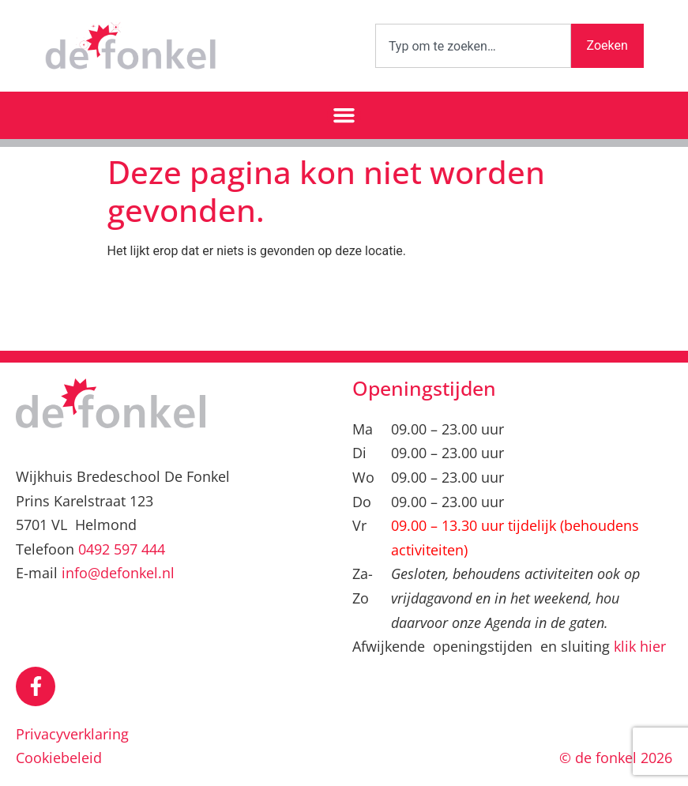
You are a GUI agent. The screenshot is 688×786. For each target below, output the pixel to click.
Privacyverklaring (72, 733)
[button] (344, 115)
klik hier (640, 646)
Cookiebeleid (59, 757)
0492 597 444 (121, 549)
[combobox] (473, 46)
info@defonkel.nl (118, 572)
